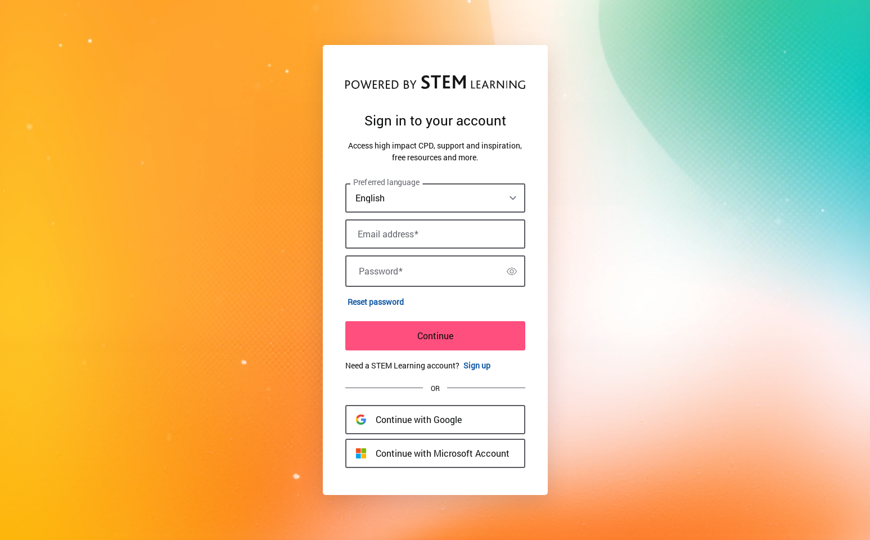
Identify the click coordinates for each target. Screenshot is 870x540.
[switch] (511, 271)
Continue (435, 335)
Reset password (376, 301)
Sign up (476, 365)
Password (381, 271)
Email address (388, 234)
